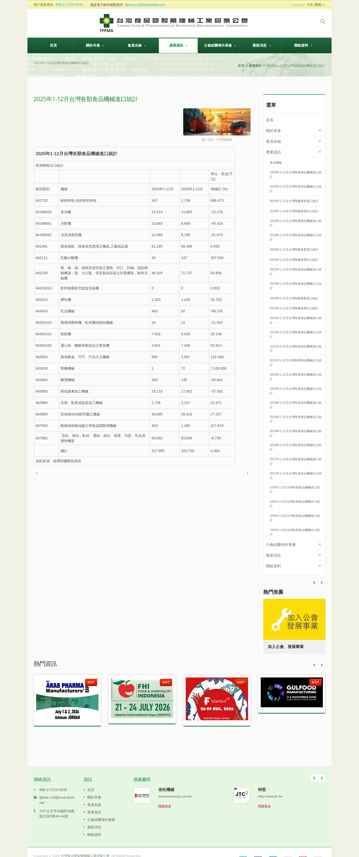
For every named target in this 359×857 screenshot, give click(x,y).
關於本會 (95, 45)
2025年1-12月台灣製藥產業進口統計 (294, 201)
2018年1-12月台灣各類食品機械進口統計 (296, 433)
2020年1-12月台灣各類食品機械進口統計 (296, 377)
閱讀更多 (164, 799)
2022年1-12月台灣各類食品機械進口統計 (296, 320)
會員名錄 (136, 45)
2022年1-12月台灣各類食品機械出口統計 (296, 334)
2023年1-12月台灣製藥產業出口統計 (294, 308)
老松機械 (166, 782)
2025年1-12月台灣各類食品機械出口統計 (296, 189)
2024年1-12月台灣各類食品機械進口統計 (296, 223)
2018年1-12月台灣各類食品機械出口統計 (296, 447)
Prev (321, 582)
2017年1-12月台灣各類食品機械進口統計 (296, 461)
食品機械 (276, 162)
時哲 (262, 782)
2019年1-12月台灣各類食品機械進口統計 (296, 405)
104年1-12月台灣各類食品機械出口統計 (295, 532)
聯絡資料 (303, 45)
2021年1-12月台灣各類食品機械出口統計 (296, 363)
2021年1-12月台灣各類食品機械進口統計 (296, 349)
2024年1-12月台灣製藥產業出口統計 (294, 260)
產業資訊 (178, 45)
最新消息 (261, 45)
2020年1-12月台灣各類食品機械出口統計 (296, 391)
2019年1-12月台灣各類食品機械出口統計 (296, 419)
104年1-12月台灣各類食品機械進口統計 (295, 518)
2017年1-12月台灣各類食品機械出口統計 (296, 476)
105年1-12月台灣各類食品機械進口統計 (295, 490)
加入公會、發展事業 (286, 647)
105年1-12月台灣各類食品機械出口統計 (295, 504)
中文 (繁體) (314, 4)
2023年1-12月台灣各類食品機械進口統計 (296, 272)
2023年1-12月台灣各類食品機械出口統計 (296, 286)
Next (314, 582)
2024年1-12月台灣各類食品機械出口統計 (296, 237)
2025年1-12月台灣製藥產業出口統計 (294, 211)
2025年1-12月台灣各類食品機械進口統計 (296, 175)
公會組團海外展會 (219, 45)
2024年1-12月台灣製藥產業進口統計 (294, 249)
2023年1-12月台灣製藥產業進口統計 (294, 298)
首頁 (53, 45)
